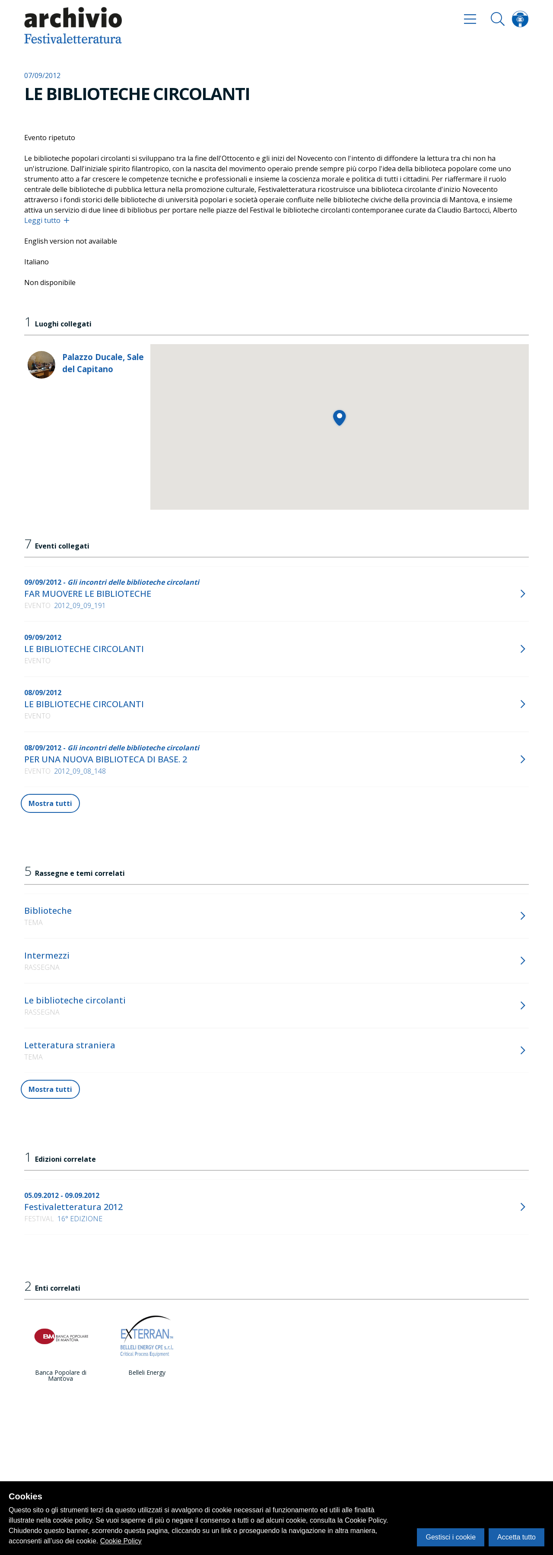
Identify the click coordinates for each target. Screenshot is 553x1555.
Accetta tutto (516, 1537)
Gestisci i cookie (451, 1537)
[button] (339, 417)
